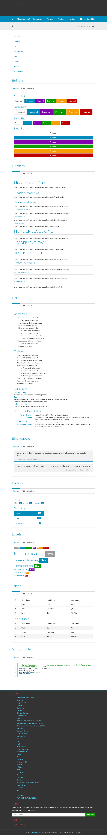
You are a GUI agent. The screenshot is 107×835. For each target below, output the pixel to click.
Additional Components (25, 698)
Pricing (19, 767)
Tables (16, 66)
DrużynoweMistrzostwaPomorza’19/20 (31, 726)
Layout (19, 741)
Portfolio (20, 764)
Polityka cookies (22, 762)
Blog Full (20, 700)
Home (28, 513)
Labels (16, 61)
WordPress (36, 88)
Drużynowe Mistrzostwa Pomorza (29, 721)
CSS (18, 718)
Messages (38, 503)
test (18, 790)
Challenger (20, 708)
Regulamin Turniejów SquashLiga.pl (29, 782)
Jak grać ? (24, 734)
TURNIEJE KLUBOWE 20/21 (27, 798)
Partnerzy (20, 757)
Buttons (17, 36)
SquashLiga (38, 19)
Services (20, 788)
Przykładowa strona (24, 775)
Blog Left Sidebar (23, 703)
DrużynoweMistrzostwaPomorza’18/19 (31, 723)
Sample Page (21, 785)
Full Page (20, 728)
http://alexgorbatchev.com (34, 667)
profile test (21, 772)
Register (20, 777)
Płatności (20, 759)
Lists (15, 46)
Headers (17, 41)
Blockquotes (18, 51)
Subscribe (90, 814)
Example (18, 88)
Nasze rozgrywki (22, 752)
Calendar (20, 705)
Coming (19, 710)
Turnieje (61, 19)
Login (19, 744)
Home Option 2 (22, 736)
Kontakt (72, 19)
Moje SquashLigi (23, 19)
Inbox (18, 503)
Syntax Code (18, 71)
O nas (19, 754)
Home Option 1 (22, 731)
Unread (27, 503)
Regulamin (20, 780)
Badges (16, 56)
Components (21, 716)
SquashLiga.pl (83, 26)
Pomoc (50, 19)
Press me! (19, 101)
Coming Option (22, 713)
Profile (28, 518)
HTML (27, 88)
